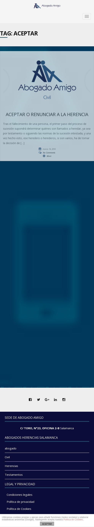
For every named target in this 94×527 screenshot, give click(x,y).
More (49, 156)
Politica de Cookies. (73, 519)
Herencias (11, 466)
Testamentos (14, 474)
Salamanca (67, 428)
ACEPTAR (47, 524)
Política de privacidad (20, 502)
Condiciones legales (19, 495)
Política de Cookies (19, 509)
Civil (7, 457)
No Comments (49, 152)
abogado (10, 448)
